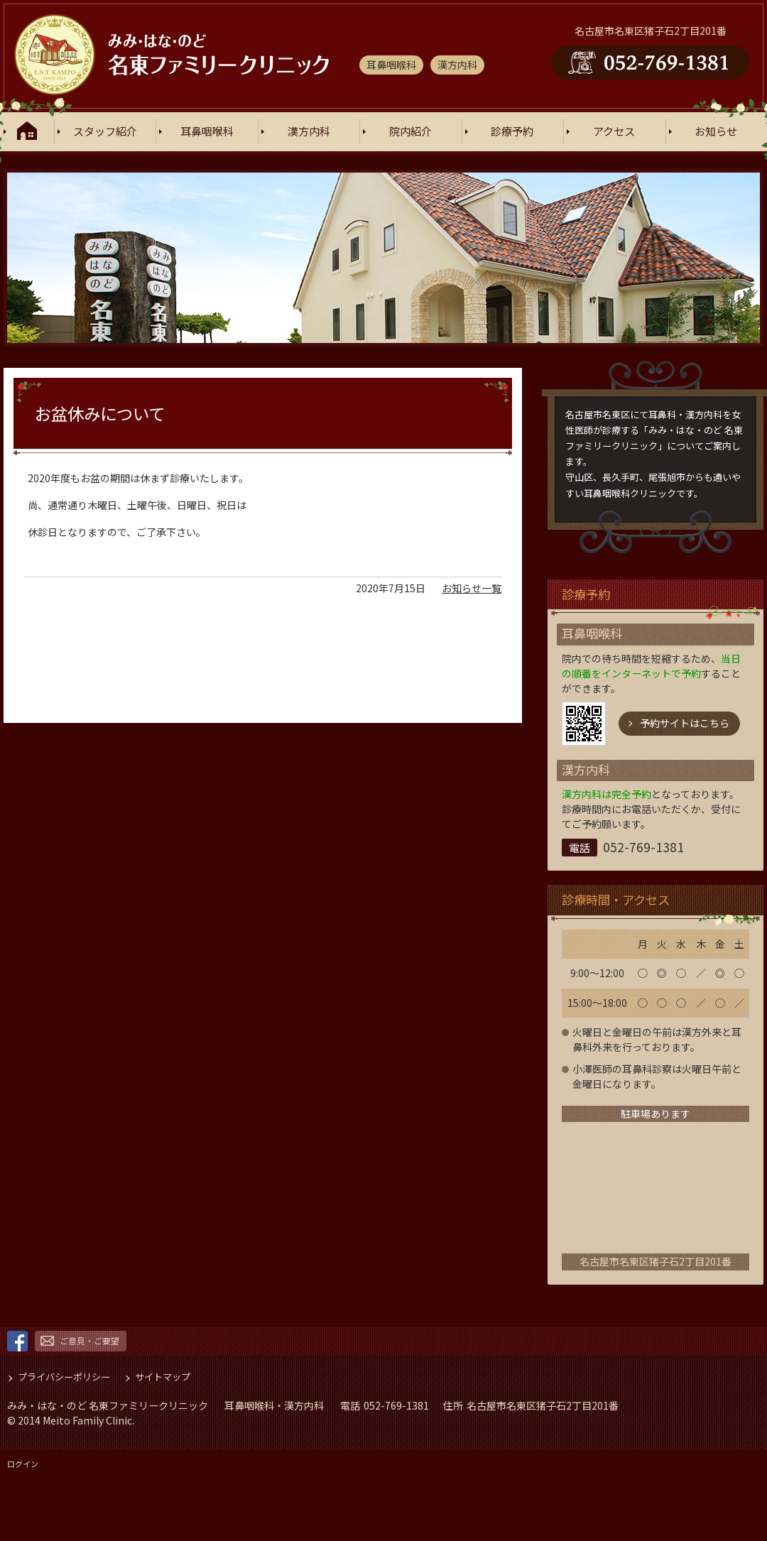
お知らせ (716, 131)
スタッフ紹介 (105, 131)
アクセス (614, 131)
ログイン (22, 1463)
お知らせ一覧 (471, 588)
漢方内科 (309, 131)
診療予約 (512, 131)
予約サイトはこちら (684, 723)
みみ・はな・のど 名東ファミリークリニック (107, 1405)
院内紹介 (410, 131)
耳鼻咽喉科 (207, 131)
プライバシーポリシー (64, 1376)
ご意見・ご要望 (89, 1340)
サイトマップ (162, 1376)
